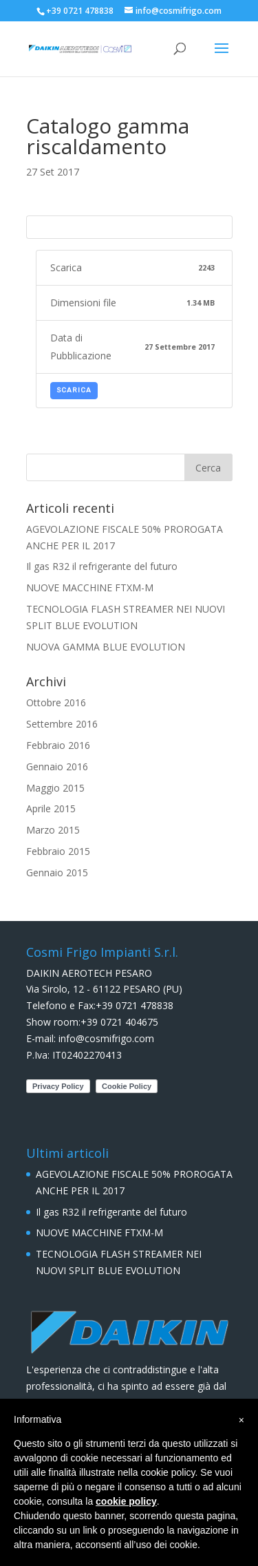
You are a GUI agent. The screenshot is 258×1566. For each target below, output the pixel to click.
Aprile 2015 (51, 808)
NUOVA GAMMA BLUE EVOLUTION (105, 646)
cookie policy (126, 1501)
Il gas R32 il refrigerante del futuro (102, 566)
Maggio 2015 (55, 787)
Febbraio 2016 (58, 745)
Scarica (74, 390)
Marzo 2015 (53, 829)
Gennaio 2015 (57, 872)
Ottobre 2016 (56, 702)
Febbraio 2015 (58, 851)
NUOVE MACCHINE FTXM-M (89, 587)
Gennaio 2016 (57, 766)
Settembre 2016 (62, 723)
